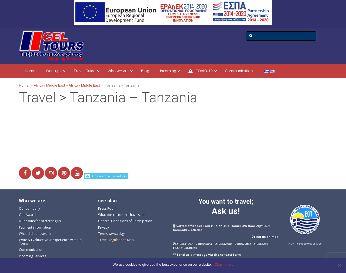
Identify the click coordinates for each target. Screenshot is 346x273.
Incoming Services (32, 256)
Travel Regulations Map (116, 240)
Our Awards (28, 214)
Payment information (35, 227)
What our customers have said (121, 214)
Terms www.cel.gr (111, 233)
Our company (29, 208)
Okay (218, 264)
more (229, 264)
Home (24, 85)
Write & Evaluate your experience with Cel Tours (50, 242)
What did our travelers (36, 233)
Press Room (107, 208)
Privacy (103, 227)
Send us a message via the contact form (209, 254)
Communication (31, 249)
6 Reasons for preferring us (40, 221)
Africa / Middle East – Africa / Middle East (67, 85)
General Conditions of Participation (125, 221)
